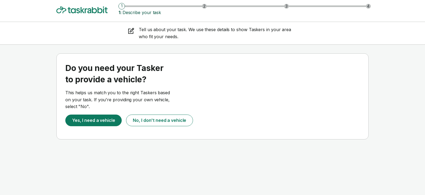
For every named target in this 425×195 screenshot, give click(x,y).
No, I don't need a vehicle (159, 120)
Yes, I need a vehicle (93, 120)
